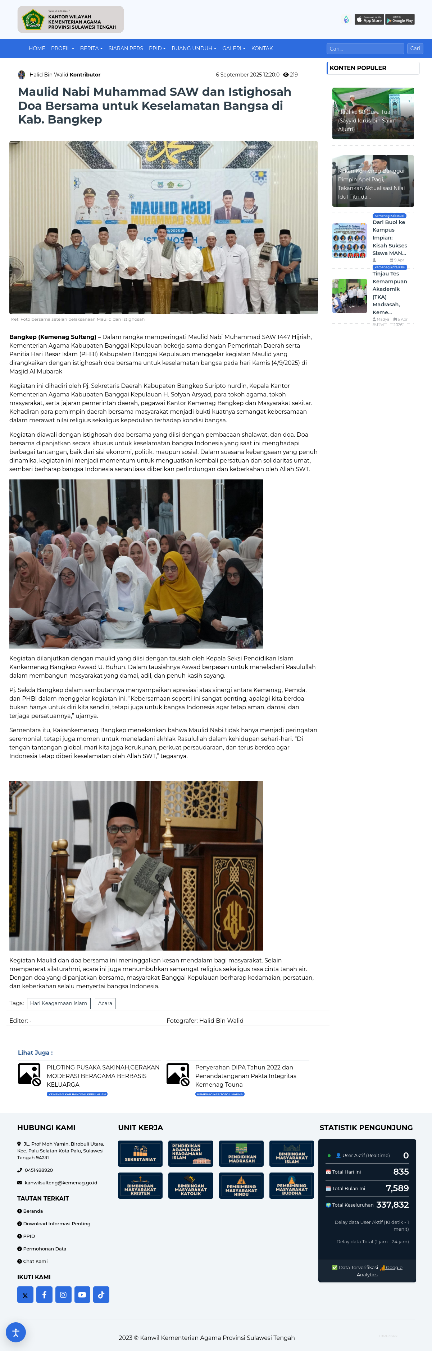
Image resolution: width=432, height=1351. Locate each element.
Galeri (231, 48)
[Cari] (365, 48)
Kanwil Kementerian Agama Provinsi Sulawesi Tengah (217, 1337)
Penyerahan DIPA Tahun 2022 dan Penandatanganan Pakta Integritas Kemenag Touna (245, 1076)
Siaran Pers (126, 48)
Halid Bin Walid (64, 74)
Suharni (380, 263)
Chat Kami (34, 1261)
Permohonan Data (44, 1249)
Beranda (32, 1211)
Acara (105, 1003)
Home (37, 48)
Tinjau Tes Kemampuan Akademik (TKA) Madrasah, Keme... (390, 293)
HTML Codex (388, 1336)
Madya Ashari (381, 322)
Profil (60, 48)
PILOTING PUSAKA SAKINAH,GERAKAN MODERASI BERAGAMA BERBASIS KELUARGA (103, 1076)
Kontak (262, 48)
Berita (89, 48)
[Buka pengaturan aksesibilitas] (16, 1332)
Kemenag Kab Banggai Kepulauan (77, 1094)
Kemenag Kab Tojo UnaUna (220, 1094)
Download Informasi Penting (56, 1223)
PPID (155, 48)
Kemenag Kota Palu (389, 267)
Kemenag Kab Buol (389, 216)
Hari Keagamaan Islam (58, 1003)
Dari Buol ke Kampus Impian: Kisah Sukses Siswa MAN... (390, 237)
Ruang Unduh (192, 48)
